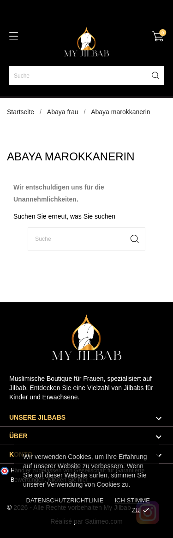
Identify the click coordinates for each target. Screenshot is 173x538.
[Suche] (86, 75)
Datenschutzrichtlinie (65, 500)
